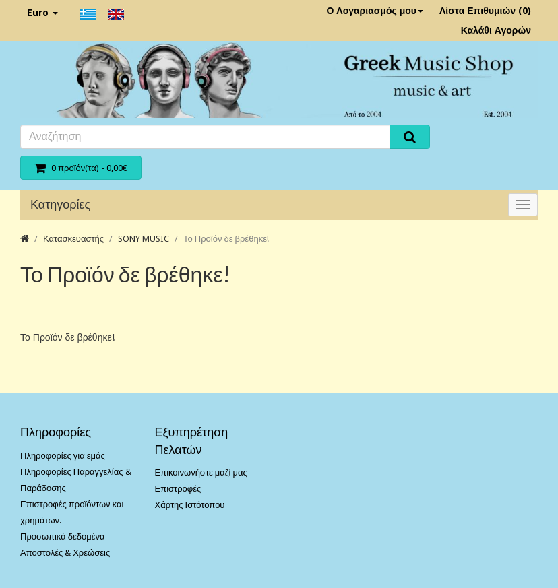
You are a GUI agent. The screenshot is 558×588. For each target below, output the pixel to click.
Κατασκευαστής (73, 239)
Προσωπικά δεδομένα (62, 536)
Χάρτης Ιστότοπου (190, 505)
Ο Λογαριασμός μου (374, 10)
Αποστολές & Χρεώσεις (65, 553)
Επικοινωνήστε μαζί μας (201, 472)
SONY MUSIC (143, 239)
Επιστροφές (178, 489)
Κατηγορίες (60, 204)
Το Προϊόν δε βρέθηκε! (226, 239)
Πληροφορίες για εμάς (62, 456)
